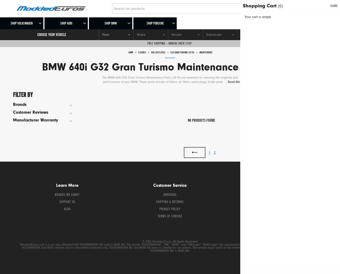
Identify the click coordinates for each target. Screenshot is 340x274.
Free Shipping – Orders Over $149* (170, 43)
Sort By (294, 94)
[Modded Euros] (62, 8)
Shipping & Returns (170, 202)
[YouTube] (277, 196)
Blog (67, 209)
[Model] (185, 34)
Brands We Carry (67, 195)
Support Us (67, 202)
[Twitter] (269, 196)
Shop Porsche (155, 23)
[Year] (116, 34)
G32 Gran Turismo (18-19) (185, 52)
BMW (121, 52)
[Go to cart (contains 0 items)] (317, 9)
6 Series (134, 52)
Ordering (170, 195)
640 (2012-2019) (154, 52)
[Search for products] (179, 8)
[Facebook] (261, 196)
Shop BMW (111, 23)
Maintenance (214, 52)
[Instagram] (284, 196)
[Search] (253, 8)
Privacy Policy (170, 209)
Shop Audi (66, 23)
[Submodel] (220, 34)
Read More (235, 82)
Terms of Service (170, 216)
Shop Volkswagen (22, 23)
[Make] (150, 34)
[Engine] (254, 34)
